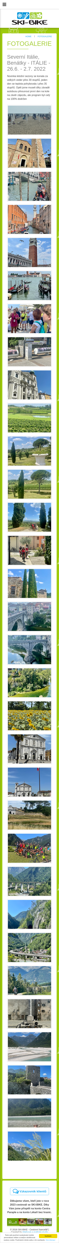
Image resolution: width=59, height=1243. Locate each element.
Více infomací (50, 1240)
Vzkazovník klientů (29, 1191)
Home (28, 36)
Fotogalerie (45, 36)
